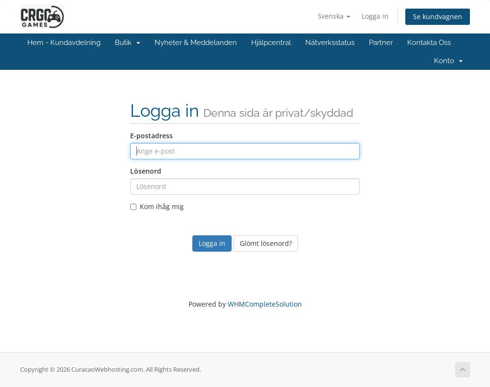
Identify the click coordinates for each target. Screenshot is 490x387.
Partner (381, 42)
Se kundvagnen (437, 16)
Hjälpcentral (271, 42)
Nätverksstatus (330, 42)
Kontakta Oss (429, 42)
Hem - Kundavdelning (63, 42)
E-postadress (151, 135)
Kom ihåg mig (157, 206)
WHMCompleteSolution (265, 304)
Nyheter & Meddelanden (196, 42)
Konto (448, 60)
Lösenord (145, 171)
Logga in (375, 16)
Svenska (334, 16)
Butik (127, 42)
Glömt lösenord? (266, 243)
